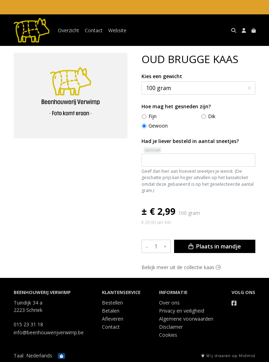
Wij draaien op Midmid (228, 356)
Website (117, 30)
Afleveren (112, 318)
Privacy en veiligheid (181, 310)
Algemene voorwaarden (186, 318)
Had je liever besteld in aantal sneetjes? (190, 141)
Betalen (110, 310)
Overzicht (68, 30)
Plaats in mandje (214, 246)
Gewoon (158, 125)
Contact (94, 30)
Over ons (169, 302)
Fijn (153, 116)
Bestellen (112, 302)
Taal (18, 355)
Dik (211, 116)
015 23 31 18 (28, 324)
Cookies (168, 335)
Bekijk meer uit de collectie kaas (181, 267)
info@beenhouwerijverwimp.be (49, 332)
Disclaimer (171, 326)
